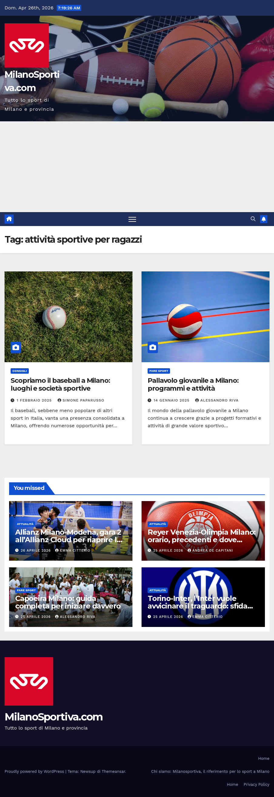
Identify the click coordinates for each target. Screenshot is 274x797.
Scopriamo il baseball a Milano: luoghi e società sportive (60, 384)
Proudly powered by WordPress (35, 771)
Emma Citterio (72, 551)
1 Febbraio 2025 (35, 400)
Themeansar (113, 771)
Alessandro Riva (217, 400)
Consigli (19, 370)
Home (263, 758)
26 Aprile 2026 (36, 551)
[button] (253, 219)
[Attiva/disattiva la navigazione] (132, 219)
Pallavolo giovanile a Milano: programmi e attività (193, 384)
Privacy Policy (256, 784)
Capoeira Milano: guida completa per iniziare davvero (68, 602)
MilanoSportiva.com (53, 716)
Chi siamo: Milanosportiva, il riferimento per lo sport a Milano (210, 771)
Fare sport (158, 370)
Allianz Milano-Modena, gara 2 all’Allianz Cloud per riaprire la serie (68, 540)
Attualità (25, 524)
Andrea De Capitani (210, 551)
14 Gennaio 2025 (172, 400)
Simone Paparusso (81, 400)
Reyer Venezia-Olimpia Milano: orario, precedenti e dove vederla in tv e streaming (202, 540)
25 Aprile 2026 (169, 551)
